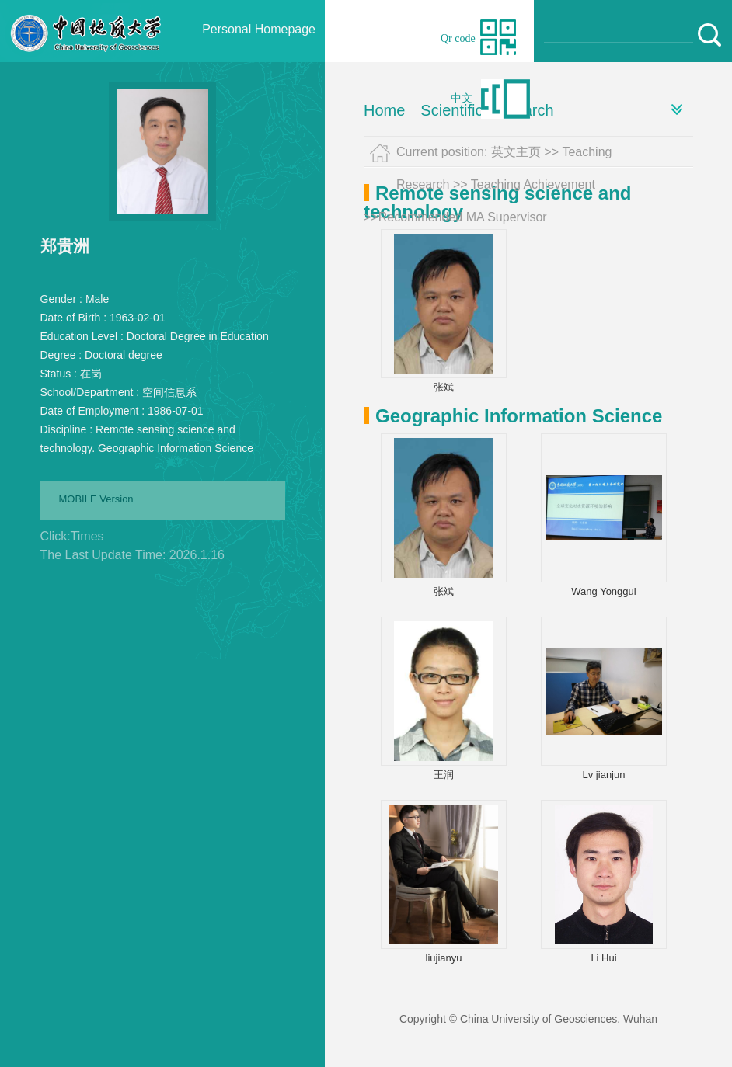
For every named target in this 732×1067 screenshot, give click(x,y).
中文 (461, 98)
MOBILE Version (96, 499)
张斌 (444, 387)
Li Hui (603, 958)
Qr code (458, 38)
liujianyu (444, 958)
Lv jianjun (604, 774)
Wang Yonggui (603, 591)
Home (384, 110)
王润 (444, 774)
